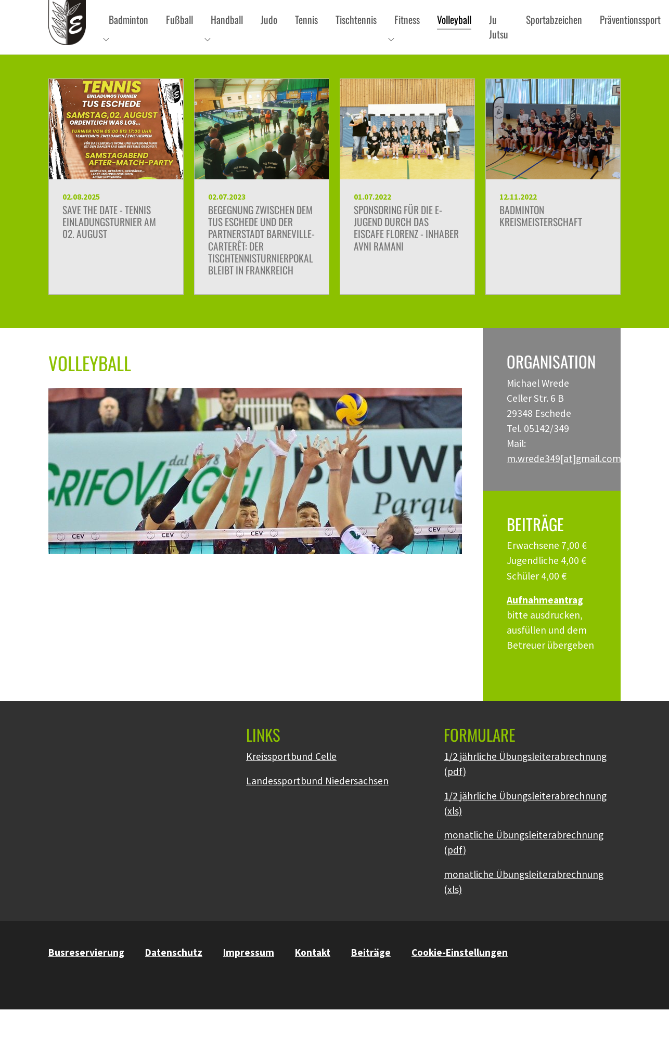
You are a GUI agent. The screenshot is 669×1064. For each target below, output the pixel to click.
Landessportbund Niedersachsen (317, 799)
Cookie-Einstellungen (459, 971)
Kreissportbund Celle (291, 775)
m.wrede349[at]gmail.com (564, 477)
